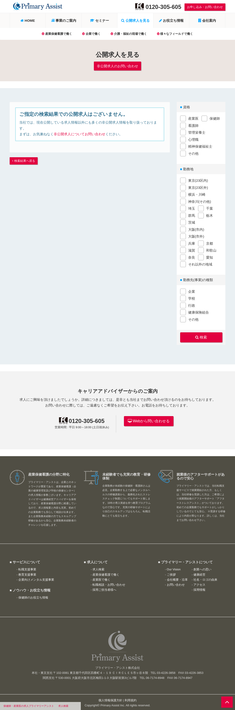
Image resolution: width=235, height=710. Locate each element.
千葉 (209, 208)
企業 (191, 291)
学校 (191, 298)
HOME (27, 20)
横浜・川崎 (196, 194)
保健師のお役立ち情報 (33, 596)
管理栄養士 (196, 132)
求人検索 (63, 706)
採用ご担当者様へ (104, 588)
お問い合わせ (176, 583)
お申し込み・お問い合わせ (205, 7)
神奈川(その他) (199, 201)
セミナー (99, 20)
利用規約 (131, 699)
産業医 (193, 118)
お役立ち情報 (171, 20)
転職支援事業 (27, 568)
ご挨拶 (171, 573)
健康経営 (199, 573)
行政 (191, 305)
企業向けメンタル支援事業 (36, 578)
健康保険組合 (198, 312)
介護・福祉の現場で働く (129, 33)
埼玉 (191, 208)
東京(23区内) (198, 180)
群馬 (191, 215)
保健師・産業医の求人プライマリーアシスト (28, 706)
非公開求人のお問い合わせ (117, 66)
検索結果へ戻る (23, 160)
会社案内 (207, 20)
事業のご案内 (63, 20)
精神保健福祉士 (200, 146)
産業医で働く (101, 578)
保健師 (215, 118)
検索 (203, 336)
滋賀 (191, 250)
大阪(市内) (196, 229)
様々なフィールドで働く (175, 33)
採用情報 (199, 588)
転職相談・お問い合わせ (108, 583)
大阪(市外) (196, 236)
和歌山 (211, 250)
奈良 (191, 257)
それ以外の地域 (200, 264)
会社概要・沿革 (177, 578)
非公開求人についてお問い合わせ (79, 133)
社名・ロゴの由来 (205, 578)
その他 (193, 153)
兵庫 (191, 243)
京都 (209, 243)
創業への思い (202, 568)
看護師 (193, 125)
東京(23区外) (198, 187)
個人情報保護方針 (110, 699)
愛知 (209, 257)
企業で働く (91, 33)
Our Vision (174, 568)
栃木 (209, 215)
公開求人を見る (135, 20)
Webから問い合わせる (149, 419)
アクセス (199, 583)
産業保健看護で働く (57, 33)
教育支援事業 (27, 573)
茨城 (191, 222)
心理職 (193, 139)
